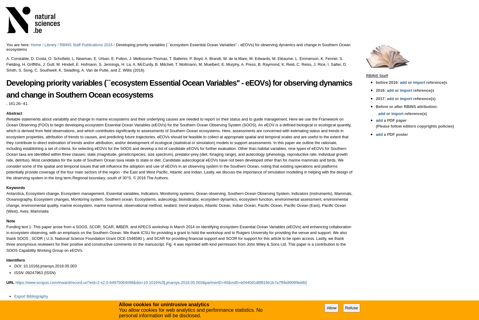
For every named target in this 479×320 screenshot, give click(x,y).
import (418, 82)
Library (51, 45)
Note (10, 221)
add (403, 82)
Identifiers (15, 260)
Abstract (14, 113)
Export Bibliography (31, 296)
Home (36, 45)
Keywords (15, 187)
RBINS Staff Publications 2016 (86, 45)
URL (10, 282)
